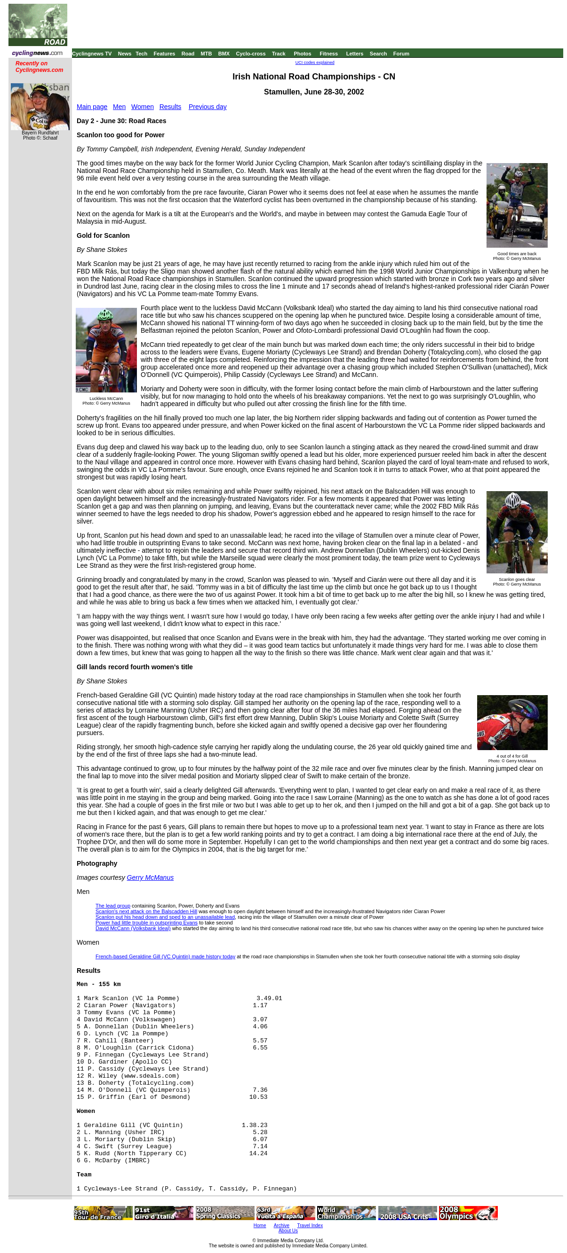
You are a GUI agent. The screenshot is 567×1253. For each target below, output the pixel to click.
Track (279, 53)
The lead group (113, 905)
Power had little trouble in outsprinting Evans (147, 922)
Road (188, 53)
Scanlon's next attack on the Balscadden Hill (146, 911)
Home (260, 1225)
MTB (206, 53)
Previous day (208, 106)
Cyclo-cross (251, 53)
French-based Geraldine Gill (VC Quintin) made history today (165, 956)
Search (378, 53)
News (125, 53)
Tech (141, 53)
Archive (281, 1225)
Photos (302, 53)
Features (165, 53)
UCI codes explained (315, 62)
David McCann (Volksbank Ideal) (133, 928)
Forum (401, 53)
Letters (355, 53)
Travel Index (310, 1225)
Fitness (328, 53)
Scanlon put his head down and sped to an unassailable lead (165, 917)
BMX (224, 53)
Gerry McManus (150, 877)
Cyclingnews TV (92, 53)
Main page (92, 106)
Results (171, 106)
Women (142, 106)
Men (119, 106)
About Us (288, 1230)
